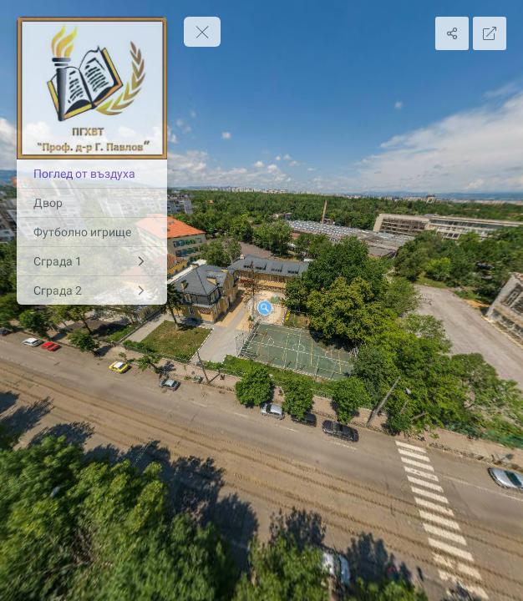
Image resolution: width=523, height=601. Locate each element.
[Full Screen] (489, 33)
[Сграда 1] (92, 261)
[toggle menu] (202, 32)
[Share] (452, 33)
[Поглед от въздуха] (92, 173)
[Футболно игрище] (92, 232)
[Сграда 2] (92, 290)
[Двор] (92, 203)
